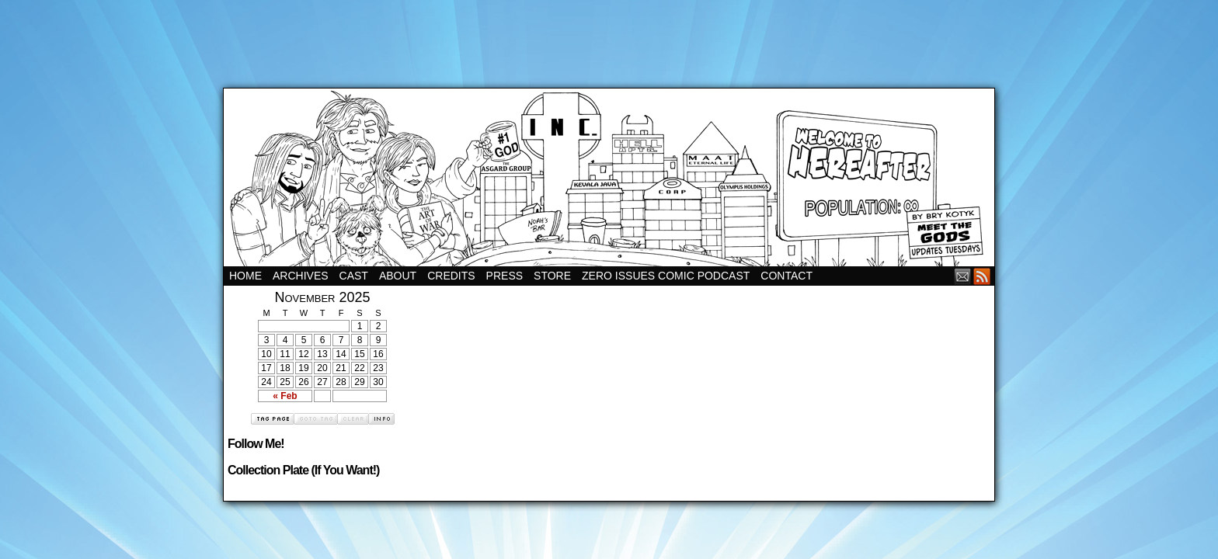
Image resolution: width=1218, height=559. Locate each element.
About (397, 275)
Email (963, 276)
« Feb (285, 396)
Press (504, 275)
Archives (301, 275)
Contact (786, 275)
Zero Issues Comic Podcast (666, 275)
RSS (982, 276)
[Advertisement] (609, 35)
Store (552, 275)
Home (245, 275)
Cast (353, 275)
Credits (451, 275)
